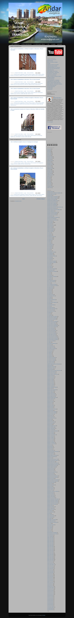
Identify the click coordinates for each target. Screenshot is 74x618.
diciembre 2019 (49, 156)
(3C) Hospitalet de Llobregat (51, 276)
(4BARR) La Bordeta (50, 429)
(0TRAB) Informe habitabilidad (52, 204)
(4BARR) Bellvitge (50, 369)
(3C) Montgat (49, 297)
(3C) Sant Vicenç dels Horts (51, 335)
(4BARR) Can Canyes (50, 376)
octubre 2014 (49, 187)
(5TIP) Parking (49, 527)
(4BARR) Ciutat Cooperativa (51, 389)
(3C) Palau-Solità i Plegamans (52, 302)
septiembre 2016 (50, 168)
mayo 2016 (49, 169)
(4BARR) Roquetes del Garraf (52, 465)
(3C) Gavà (49, 272)
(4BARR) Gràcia (50, 420)
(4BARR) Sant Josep (50, 478)
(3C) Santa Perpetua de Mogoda (52, 339)
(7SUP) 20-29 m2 (50, 569)
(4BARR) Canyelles (50, 385)
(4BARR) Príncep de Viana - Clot (52, 459)
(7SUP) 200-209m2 (50, 571)
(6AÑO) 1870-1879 (50, 542)
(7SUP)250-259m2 (50, 603)
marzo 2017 (49, 165)
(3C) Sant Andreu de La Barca (52, 316)
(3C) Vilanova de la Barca (51, 357)
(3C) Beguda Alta (50, 239)
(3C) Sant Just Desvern (51, 329)
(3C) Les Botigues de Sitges (51, 284)
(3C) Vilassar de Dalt (50, 361)
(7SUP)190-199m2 (50, 599)
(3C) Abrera (49, 232)
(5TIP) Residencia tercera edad (52, 533)
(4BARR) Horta (49, 424)
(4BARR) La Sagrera (50, 437)
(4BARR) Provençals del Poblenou (52, 460)
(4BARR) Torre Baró (50, 493)
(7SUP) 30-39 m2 (38, 84)
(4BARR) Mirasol (50, 446)
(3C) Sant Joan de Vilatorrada (52, 326)
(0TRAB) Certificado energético (30, 74)
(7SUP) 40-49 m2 (39, 195)
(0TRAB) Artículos (50, 191)
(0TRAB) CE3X (49, 195)
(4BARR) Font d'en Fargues (51, 411)
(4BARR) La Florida (50, 433)
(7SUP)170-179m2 (50, 596)
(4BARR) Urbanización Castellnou (52, 500)
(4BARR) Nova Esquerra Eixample (52, 451)
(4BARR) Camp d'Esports (51, 371)
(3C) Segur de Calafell (50, 340)
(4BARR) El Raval (50, 410)
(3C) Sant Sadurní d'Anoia (51, 334)
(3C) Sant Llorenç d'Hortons (51, 330)
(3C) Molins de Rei (50, 294)
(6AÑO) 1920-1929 (50, 549)
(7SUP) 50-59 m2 (50, 577)
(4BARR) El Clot (50, 402)
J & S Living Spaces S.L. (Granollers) (53, 80)
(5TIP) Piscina (49, 528)
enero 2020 (49, 155)
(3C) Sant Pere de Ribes (51, 331)
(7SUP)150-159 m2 (50, 594)
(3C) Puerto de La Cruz (51, 311)
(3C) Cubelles (49, 263)
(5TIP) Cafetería (49, 514)
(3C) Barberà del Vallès (51, 236)
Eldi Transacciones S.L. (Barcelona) (53, 72)
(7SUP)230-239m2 (50, 600)
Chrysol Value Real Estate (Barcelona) (53, 68)
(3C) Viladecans (49, 356)
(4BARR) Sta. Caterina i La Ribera (52, 491)
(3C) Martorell (49, 290)
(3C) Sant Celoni (50, 320)
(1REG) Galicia (49, 223)
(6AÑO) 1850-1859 (50, 540)
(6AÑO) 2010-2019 (50, 560)
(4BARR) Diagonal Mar (51, 396)
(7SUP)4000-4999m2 (50, 607)
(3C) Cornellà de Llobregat (51, 262)
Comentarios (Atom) (18, 201)
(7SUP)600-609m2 (50, 608)
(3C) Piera (49, 306)
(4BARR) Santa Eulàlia (51, 482)
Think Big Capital (50, 87)
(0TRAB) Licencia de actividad (52, 213)
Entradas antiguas (41, 198)
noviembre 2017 (49, 164)
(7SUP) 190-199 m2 (50, 568)
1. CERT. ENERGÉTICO (15, 44)
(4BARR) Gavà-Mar (50, 416)
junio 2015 (49, 178)
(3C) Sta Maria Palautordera (51, 343)
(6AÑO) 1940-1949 (50, 551)
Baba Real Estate (50, 60)
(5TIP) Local (49, 523)
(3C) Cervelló (49, 257)
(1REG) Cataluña (38, 74)
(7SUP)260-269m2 (50, 604)
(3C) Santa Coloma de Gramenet (52, 338)
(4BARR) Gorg (49, 419)
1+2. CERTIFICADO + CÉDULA (39, 44)
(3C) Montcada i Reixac (51, 295)
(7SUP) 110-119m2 (50, 567)
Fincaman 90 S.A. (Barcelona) (52, 73)
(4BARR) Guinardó (13, 93)
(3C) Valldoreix (49, 352)
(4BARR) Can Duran (50, 378)
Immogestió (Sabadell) (50, 77)
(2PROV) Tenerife (50, 231)
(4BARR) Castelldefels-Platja (52, 387)
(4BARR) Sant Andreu (50, 468)
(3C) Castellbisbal (50, 253)
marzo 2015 (49, 182)
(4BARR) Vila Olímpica (51, 506)
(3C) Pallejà (49, 303)
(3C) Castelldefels (50, 254)
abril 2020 (48, 151)
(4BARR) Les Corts (50, 439)
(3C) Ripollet (49, 312)
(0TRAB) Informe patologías (51, 205)
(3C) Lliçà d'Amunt (50, 286)
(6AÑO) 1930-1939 (50, 550)
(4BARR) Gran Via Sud (51, 421)
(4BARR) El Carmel (50, 401)
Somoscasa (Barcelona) (51, 86)
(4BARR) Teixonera (50, 492)
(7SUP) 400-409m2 (50, 576)
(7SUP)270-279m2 (50, 605)
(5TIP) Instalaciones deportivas (52, 522)
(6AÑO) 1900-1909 (50, 546)
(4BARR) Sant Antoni (50, 469)
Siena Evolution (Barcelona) (51, 85)
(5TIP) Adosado (49, 510)
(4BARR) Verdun (50, 505)
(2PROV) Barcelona (34, 83)
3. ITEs (48, 44)
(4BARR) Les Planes (50, 441)
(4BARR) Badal (49, 365)
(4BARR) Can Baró (50, 375)
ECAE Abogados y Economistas (52, 71)
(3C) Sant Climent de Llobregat (52, 321)
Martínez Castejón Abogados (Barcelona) (54, 82)
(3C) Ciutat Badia (50, 258)
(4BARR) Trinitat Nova (50, 495)
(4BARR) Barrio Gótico (51, 367)
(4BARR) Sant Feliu (50, 473)
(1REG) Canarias (50, 221)
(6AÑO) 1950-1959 (28, 136)
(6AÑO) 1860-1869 (50, 541)
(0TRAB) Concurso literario (51, 199)
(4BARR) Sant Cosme (50, 470)
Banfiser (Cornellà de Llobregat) (52, 62)
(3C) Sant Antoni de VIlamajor (52, 317)
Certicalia (48, 63)
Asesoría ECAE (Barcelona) (51, 59)
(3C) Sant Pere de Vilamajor (51, 333)
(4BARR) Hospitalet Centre (51, 425)
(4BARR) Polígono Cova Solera (52, 455)
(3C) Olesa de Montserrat (51, 299)
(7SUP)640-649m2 (50, 609)
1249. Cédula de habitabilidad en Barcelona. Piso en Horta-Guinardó (25, 79)
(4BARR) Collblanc (50, 392)
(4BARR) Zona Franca (50, 509)
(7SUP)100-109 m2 (50, 586)
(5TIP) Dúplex (49, 518)
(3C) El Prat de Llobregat (51, 268)
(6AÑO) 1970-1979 (34, 75)
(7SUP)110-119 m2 (50, 589)
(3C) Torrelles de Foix (50, 347)
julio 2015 (48, 177)
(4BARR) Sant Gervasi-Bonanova (52, 475)
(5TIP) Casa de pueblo (51, 515)
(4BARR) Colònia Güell (51, 393)
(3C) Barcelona (16, 75)
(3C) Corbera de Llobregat (51, 261)
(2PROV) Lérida (49, 227)
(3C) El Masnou (49, 266)
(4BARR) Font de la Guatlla (51, 412)
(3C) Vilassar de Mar (50, 362)
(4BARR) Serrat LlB (50, 487)
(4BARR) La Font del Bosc (51, 434)
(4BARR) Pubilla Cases (51, 461)
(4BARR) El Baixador (50, 398)
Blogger (44, 615)
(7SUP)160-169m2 (50, 595)
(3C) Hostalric (49, 277)
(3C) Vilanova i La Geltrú (51, 360)
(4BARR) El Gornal (50, 406)
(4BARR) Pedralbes (50, 452)
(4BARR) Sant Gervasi (51, 474)
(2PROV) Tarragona (50, 230)
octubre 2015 (49, 173)
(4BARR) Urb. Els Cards (51, 497)
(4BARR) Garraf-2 (50, 415)
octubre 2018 (49, 159)
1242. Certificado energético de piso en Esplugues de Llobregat (24, 141)
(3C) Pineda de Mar (50, 307)
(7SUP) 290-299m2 (50, 572)
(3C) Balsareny (49, 235)
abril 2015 (48, 181)
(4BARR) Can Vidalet (50, 384)
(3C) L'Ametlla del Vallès (51, 280)
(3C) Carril (49, 249)
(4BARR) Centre (50, 388)
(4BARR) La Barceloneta (51, 428)
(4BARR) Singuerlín (50, 488)
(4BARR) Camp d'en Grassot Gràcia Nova (17, 84)
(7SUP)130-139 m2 (50, 591)
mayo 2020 (49, 150)
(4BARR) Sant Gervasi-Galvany (52, 477)
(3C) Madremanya (50, 288)
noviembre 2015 (49, 172)
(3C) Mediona (49, 293)
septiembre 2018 (50, 160)
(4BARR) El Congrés (50, 405)
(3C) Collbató (49, 259)
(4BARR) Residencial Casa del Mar (53, 464)
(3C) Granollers (49, 275)
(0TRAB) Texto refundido (51, 218)
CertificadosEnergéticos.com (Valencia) (53, 67)
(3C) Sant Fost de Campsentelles (52, 325)
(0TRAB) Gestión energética (51, 203)
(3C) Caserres (49, 250)
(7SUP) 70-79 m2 (30, 93)
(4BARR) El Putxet (50, 407)
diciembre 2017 (49, 163)
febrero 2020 (49, 154)
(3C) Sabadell (49, 315)
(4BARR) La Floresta (50, 432)
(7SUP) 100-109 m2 (50, 563)
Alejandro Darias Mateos (57, 97)
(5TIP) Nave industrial (50, 524)
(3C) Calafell (49, 243)
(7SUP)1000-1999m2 (50, 587)
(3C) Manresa (49, 289)
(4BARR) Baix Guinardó (51, 366)
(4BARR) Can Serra (50, 383)
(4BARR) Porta (49, 457)
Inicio (23, 198)
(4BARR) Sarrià (49, 486)
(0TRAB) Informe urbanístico (51, 208)
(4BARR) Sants (12, 136)
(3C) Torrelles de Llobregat (51, 348)
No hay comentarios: (30, 72)
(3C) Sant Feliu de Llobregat (51, 324)
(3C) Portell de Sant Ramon (51, 308)
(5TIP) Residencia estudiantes (52, 532)
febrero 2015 (49, 183)
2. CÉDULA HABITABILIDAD (26, 44)
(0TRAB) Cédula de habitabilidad (19, 74)
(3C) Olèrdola (49, 298)
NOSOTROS (59, 44)
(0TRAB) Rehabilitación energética (52, 217)
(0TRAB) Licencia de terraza (51, 214)
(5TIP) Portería (49, 531)
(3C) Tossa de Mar (50, 349)
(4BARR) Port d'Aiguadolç (51, 456)
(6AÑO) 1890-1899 (50, 545)
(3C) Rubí (48, 313)
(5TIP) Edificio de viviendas (20, 136)
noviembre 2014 (49, 186)
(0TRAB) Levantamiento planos (19, 135)
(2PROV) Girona (50, 226)
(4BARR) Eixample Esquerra (51, 397)
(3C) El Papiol (49, 267)
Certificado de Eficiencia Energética (53, 64)
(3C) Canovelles (49, 245)
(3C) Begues (49, 240)
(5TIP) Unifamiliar (50, 536)
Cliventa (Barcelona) (50, 69)
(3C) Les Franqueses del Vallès (52, 285)
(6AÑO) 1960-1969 (24, 93)
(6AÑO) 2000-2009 (50, 559)
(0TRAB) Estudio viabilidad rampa (52, 200)
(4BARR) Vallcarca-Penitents (52, 504)
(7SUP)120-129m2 (50, 590)
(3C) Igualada (49, 279)
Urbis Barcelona (49, 89)
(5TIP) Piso (29, 75)
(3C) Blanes (49, 241)
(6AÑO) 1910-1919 (31, 84)
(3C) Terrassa (49, 344)
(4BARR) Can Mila (50, 379)
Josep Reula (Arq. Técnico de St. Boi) (53, 81)
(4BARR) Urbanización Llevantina (52, 501)
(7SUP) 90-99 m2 (41, 75)
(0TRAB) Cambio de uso (51, 194)
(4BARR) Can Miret (50, 380)
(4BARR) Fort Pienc (50, 414)
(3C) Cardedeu (49, 248)
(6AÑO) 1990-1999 (50, 558)
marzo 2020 (49, 152)
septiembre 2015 (50, 174)
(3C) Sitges (49, 342)
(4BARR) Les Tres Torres (51, 443)
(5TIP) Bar (49, 513)
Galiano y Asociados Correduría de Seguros (54, 76)
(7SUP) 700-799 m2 (50, 582)
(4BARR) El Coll (49, 403)
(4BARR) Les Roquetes (23, 75)
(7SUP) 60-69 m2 (50, 578)
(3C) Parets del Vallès (50, 304)
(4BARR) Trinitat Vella (50, 496)
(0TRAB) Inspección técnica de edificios (53, 209)
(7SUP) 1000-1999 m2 (50, 564)
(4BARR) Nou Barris (50, 450)
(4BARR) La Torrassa (50, 438)
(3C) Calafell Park (50, 244)
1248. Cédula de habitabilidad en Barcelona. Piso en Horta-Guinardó (25, 88)
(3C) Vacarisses (49, 351)
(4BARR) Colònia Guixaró (51, 394)
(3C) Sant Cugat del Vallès (51, 322)
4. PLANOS (53, 44)
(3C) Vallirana (49, 353)
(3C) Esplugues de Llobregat (51, 271)
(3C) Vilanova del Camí (51, 358)
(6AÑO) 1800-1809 (50, 537)
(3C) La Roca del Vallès (51, 281)
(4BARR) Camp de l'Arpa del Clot (52, 374)
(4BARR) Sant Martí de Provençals (52, 479)
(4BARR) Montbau (50, 447)
